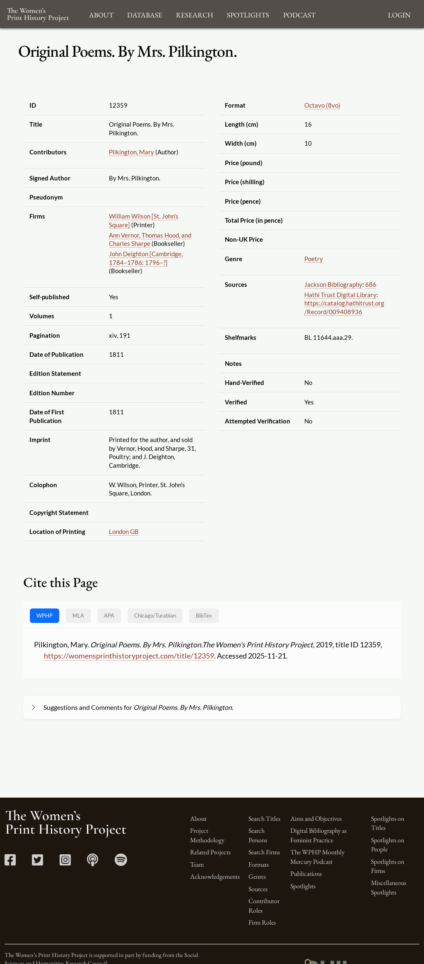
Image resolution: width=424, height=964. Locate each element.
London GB (124, 531)
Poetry (313, 258)
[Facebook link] (10, 862)
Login (399, 13)
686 (370, 284)
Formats (258, 864)
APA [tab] (109, 615)
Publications (306, 873)
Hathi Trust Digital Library (340, 294)
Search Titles (264, 818)
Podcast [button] (299, 13)
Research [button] (194, 13)
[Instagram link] (65, 862)
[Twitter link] (37, 862)
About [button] (101, 13)
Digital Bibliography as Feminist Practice (318, 835)
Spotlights (303, 886)
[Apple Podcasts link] (92, 862)
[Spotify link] (121, 862)
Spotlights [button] (248, 13)
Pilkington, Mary (131, 152)
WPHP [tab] (44, 615)
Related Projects (210, 852)
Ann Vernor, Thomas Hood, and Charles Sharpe (150, 239)
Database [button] (144, 13)
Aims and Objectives (316, 818)
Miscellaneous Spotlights (388, 887)
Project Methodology (207, 835)
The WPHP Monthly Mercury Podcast (317, 856)
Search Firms (264, 852)
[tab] (155, 615)
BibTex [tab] (204, 615)
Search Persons (257, 835)
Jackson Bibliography (333, 284)
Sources (257, 889)
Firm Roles (262, 922)
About (198, 818)
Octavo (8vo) (322, 105)
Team (197, 864)
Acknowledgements (215, 876)
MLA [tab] (78, 615)
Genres (257, 876)
